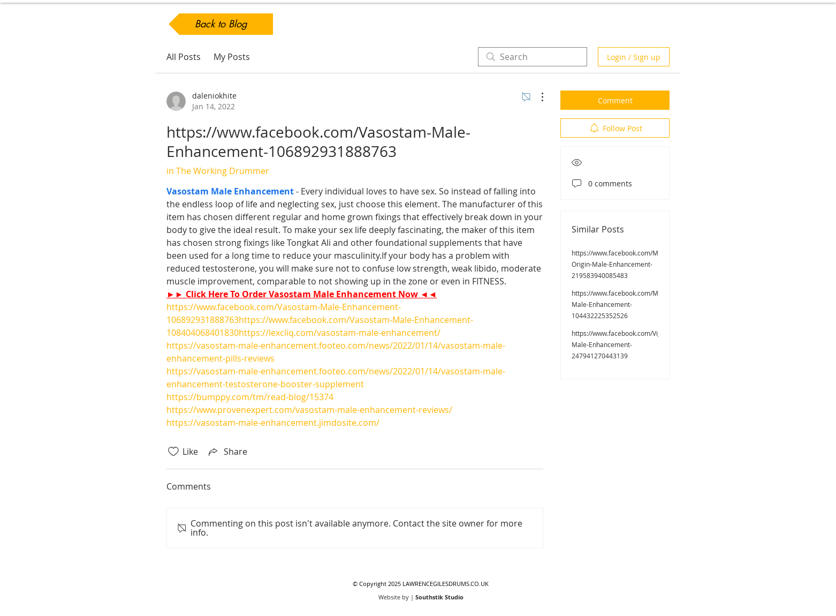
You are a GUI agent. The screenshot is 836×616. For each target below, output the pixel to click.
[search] (532, 56)
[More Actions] (536, 97)
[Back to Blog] (221, 24)
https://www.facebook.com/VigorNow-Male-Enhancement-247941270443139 (627, 344)
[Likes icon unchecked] (173, 451)
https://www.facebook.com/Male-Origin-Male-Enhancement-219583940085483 (621, 264)
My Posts (232, 57)
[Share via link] (227, 451)
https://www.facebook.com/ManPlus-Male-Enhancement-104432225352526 (626, 304)
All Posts (183, 57)
